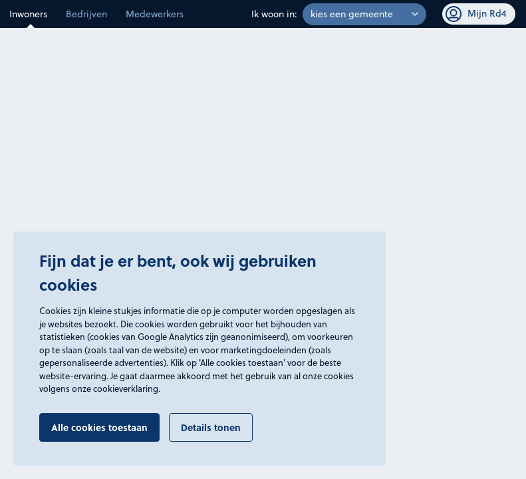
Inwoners (28, 14)
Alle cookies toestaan (99, 427)
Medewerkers (155, 14)
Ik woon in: (274, 14)
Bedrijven (86, 14)
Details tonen (211, 427)
